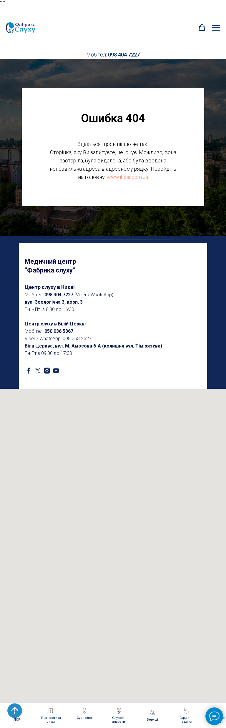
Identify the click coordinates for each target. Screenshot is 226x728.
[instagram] (47, 370)
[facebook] (28, 370)
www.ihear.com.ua (127, 177)
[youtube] (56, 370)
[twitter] (37, 370)
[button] (201, 27)
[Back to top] (14, 710)
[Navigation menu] (216, 28)
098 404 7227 (124, 54)
